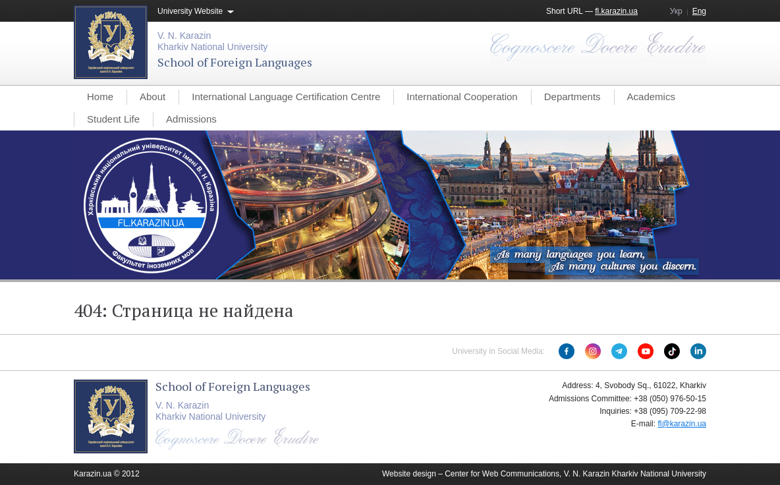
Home (100, 96)
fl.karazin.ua (616, 11)
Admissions (191, 119)
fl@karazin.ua (681, 423)
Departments (572, 96)
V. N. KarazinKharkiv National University (212, 41)
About (152, 96)
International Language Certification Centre (286, 96)
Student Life (113, 119)
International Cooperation (461, 96)
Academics (651, 96)
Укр (676, 11)
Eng (699, 11)
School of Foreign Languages (234, 62)
